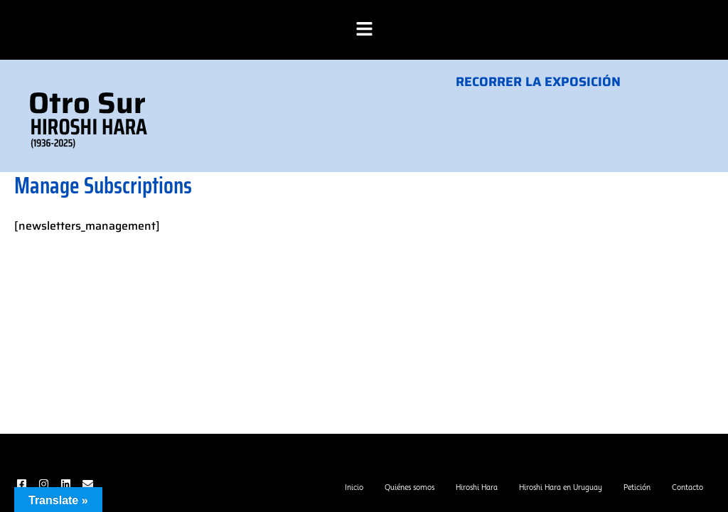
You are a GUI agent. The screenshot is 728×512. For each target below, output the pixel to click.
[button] (364, 30)
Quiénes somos (409, 487)
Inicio (354, 487)
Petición (637, 487)
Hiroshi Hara (477, 487)
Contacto (687, 487)
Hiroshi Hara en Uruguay (560, 487)
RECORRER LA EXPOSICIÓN (538, 82)
